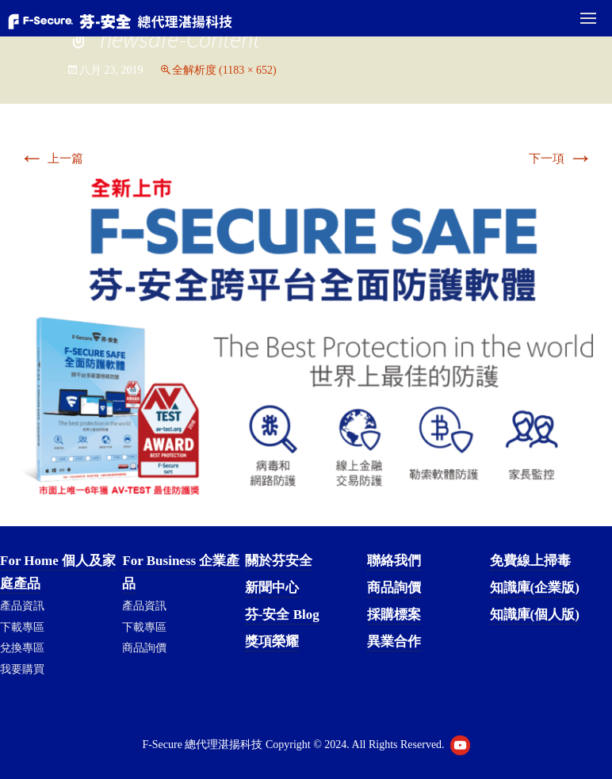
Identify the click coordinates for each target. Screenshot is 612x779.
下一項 (561, 158)
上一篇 (51, 158)
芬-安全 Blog (282, 614)
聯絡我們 (394, 560)
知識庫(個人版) (534, 614)
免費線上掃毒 (530, 560)
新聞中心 (272, 587)
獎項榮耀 (272, 641)
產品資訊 (22, 606)
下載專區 (22, 627)
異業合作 (394, 641)
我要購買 (22, 669)
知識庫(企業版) (534, 587)
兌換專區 (22, 648)
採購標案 (394, 614)
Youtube (460, 745)
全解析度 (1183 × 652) (224, 70)
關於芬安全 (278, 560)
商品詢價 (144, 648)
